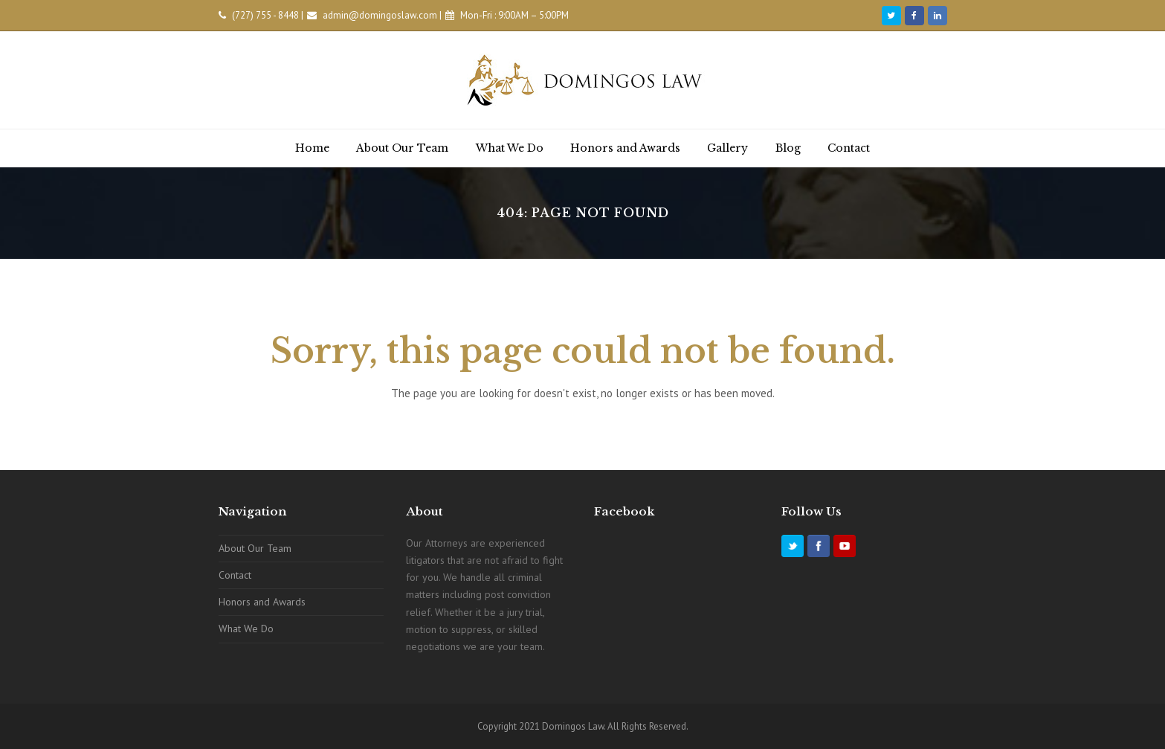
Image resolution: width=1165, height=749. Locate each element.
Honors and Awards (262, 601)
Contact (235, 575)
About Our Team (255, 548)
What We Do (246, 628)
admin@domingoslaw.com (380, 15)
